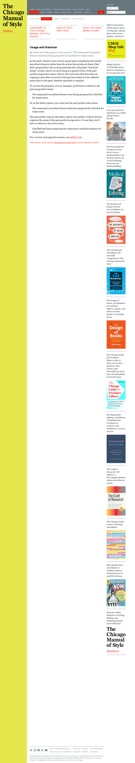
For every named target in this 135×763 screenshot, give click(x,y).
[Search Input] (116, 12)
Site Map (85, 748)
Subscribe (78, 12)
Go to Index (110, 4)
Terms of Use (77, 748)
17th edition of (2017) (65, 142)
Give (88, 9)
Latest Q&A (34, 19)
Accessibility (94, 751)
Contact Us (85, 751)
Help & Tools (78, 9)
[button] (124, 12)
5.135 (75, 137)
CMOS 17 (88, 12)
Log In (101, 12)
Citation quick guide (62, 9)
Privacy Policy (77, 751)
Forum (49, 12)
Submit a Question (61, 19)
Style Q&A (34, 12)
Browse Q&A (46, 19)
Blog (43, 12)
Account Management (96, 748)
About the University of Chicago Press (60, 751)
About (57, 12)
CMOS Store (66, 12)
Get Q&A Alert (78, 19)
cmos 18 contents (43, 9)
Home (32, 9)
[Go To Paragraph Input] (112, 8)
